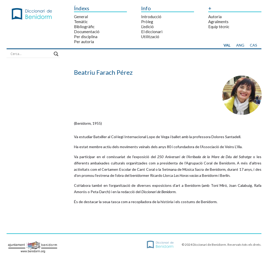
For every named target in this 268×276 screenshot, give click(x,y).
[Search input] (31, 54)
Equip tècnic (218, 26)
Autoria (215, 16)
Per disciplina (85, 36)
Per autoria (84, 41)
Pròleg (147, 21)
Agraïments (218, 21)
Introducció (151, 16)
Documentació (87, 31)
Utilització (150, 36)
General (81, 16)
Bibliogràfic (84, 26)
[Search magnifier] (56, 54)
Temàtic (81, 21)
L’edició (147, 26)
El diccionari (151, 31)
